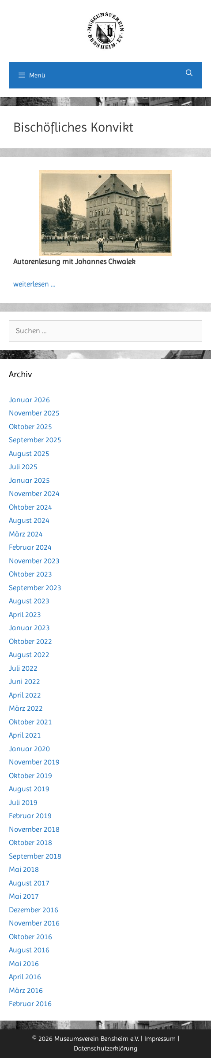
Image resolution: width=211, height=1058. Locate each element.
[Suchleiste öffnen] (189, 73)
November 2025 (34, 412)
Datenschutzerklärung (105, 1048)
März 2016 (26, 990)
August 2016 (29, 949)
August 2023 (29, 600)
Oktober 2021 (30, 721)
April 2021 (25, 735)
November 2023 (34, 560)
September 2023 (35, 587)
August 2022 (29, 654)
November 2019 (34, 761)
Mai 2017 (24, 896)
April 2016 (25, 976)
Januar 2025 (29, 480)
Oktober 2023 (30, 573)
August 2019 (29, 788)
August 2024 (29, 520)
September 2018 (35, 856)
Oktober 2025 (30, 426)
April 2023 (25, 614)
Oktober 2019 (30, 775)
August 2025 (29, 453)
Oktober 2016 (30, 936)
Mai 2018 (24, 869)
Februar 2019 (30, 815)
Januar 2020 (29, 748)
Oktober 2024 (30, 507)
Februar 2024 (30, 547)
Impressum (160, 1039)
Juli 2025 (23, 466)
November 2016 (34, 922)
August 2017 (29, 882)
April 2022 (25, 695)
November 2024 (34, 493)
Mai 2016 (24, 963)
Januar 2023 (29, 627)
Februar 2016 (30, 1003)
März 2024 (26, 533)
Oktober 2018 (30, 842)
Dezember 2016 (33, 909)
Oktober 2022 (30, 641)
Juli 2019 (23, 802)
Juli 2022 (23, 668)
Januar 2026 (29, 399)
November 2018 (34, 829)
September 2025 (35, 439)
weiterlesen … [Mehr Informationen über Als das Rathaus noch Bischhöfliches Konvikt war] (34, 283)
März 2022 (26, 708)
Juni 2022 (24, 681)
